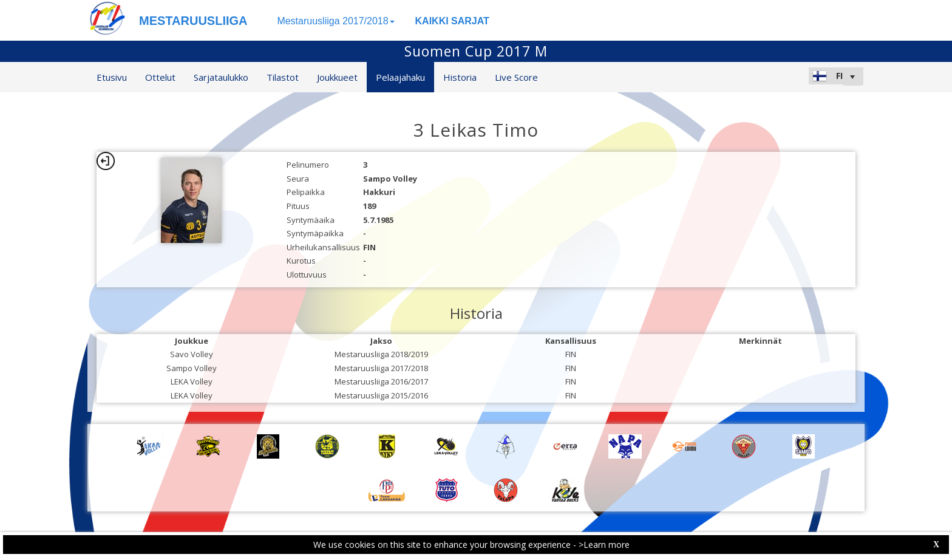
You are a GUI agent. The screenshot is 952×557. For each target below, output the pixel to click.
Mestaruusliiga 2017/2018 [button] (335, 21)
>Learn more (604, 544)
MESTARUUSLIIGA (193, 20)
